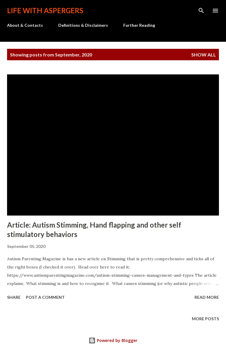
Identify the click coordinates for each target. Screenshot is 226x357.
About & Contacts (25, 25)
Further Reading (139, 25)
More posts (205, 318)
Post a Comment (45, 297)
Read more (207, 297)
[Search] (201, 10)
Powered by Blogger (113, 340)
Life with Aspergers (45, 10)
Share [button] (14, 297)
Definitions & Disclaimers (83, 25)
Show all (203, 54)
